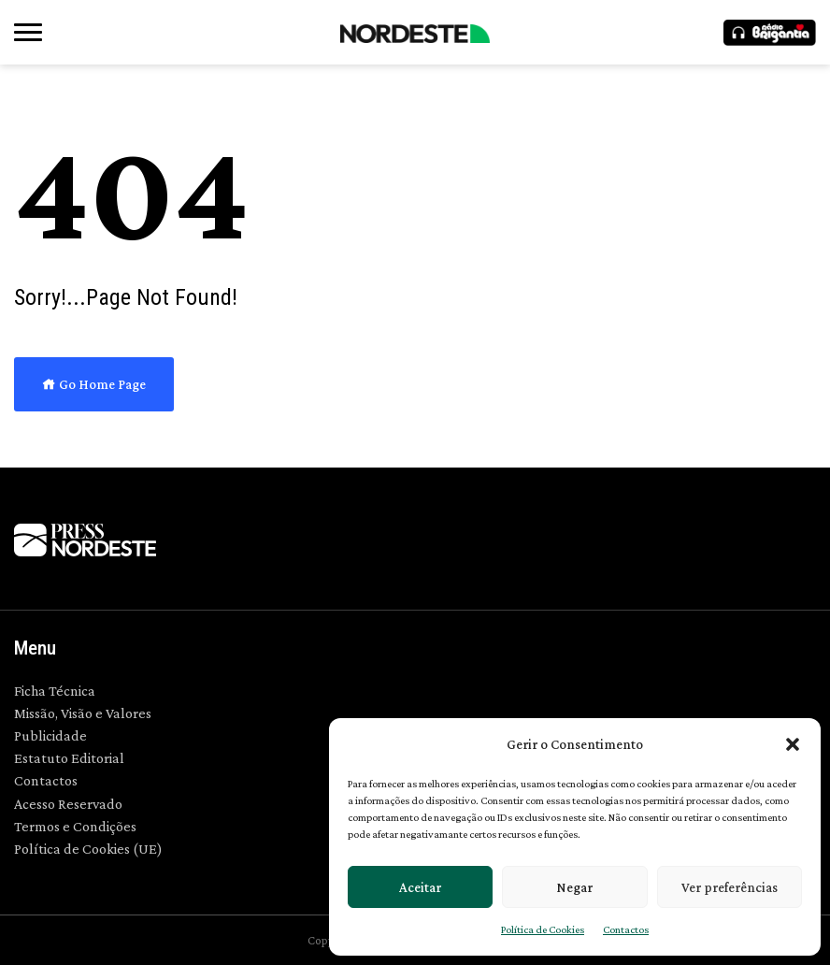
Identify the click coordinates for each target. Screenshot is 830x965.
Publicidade (50, 735)
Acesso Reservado (68, 804)
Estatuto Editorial (69, 758)
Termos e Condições (75, 826)
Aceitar (420, 887)
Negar (574, 887)
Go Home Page (94, 384)
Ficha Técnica (54, 691)
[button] (792, 744)
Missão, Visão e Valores (82, 713)
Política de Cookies (542, 929)
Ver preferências (729, 887)
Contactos (626, 929)
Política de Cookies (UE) (88, 849)
